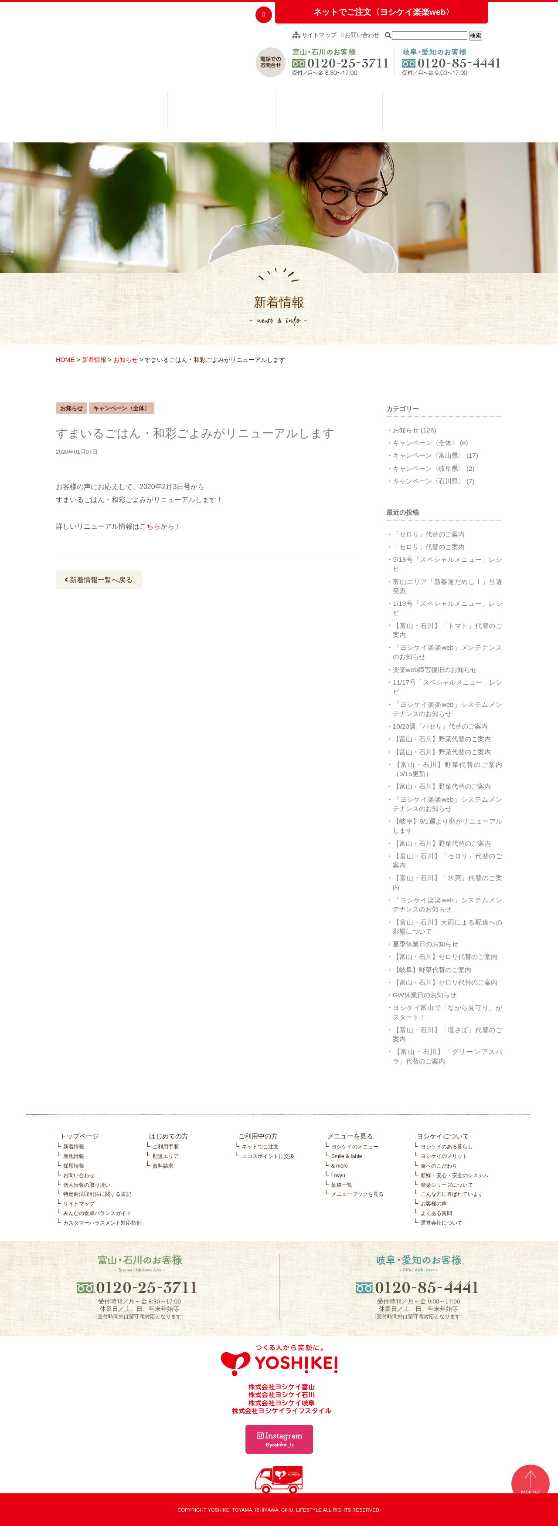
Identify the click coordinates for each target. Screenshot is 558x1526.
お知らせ (125, 359)
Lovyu (338, 1175)
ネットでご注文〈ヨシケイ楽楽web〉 (383, 12)
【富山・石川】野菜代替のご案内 (442, 739)
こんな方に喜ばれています (452, 1194)
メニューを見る (329, 113)
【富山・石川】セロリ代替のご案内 (445, 956)
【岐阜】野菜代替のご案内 (432, 969)
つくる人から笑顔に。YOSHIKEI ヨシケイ (122, 45)
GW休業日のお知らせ (424, 995)
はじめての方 (113, 113)
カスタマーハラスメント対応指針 (102, 1223)
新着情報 (94, 359)
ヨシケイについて (436, 113)
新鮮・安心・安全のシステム (455, 1175)
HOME (65, 359)
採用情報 (73, 1166)
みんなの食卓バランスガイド (97, 1213)
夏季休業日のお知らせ (425, 944)
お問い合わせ (360, 34)
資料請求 (163, 1166)
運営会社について (442, 1223)
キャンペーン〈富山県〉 (429, 455)
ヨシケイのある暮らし (447, 1147)
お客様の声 (434, 1204)
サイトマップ (314, 34)
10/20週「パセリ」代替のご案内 (440, 726)
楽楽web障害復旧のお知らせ (435, 669)
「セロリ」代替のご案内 (429, 534)
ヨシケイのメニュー (354, 1147)
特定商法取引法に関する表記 (97, 1194)
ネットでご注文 (260, 1147)
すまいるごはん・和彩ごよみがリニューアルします (195, 433)
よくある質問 (436, 1213)
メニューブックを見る (357, 1194)
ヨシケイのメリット (444, 1156)
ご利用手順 (166, 1147)
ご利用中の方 (221, 113)
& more (339, 1166)
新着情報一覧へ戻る (99, 580)
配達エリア (166, 1156)
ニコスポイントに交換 (268, 1156)
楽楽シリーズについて (447, 1185)
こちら (150, 526)
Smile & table (346, 1156)
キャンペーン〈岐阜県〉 (429, 468)
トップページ (79, 1136)
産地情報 (73, 1156)
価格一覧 (341, 1185)
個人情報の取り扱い (86, 1185)
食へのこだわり (439, 1166)
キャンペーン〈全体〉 (425, 442)
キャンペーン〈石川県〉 (429, 481)
